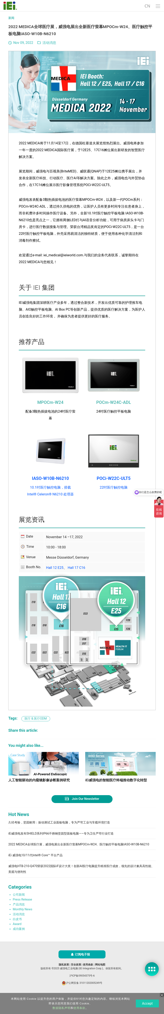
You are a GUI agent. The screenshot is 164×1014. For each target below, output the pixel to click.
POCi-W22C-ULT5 (113, 478)
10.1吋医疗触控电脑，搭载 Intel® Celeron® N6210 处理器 (50, 490)
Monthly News (22, 922)
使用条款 (88, 977)
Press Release (22, 912)
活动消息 (49, 43)
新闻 (11, 18)
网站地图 (100, 977)
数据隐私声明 (61, 1008)
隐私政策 (64, 977)
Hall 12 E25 (54, 568)
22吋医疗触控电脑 (113, 487)
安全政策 (76, 977)
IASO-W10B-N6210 (50, 478)
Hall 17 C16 (76, 568)
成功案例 (19, 941)
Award (17, 936)
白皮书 (17, 932)
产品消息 (19, 917)
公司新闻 (19, 907)
